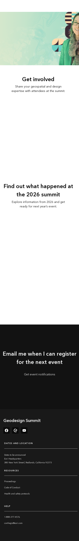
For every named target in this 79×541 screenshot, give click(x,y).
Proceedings (10, 481)
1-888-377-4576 (12, 517)
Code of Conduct (12, 488)
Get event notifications (39, 374)
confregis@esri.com (13, 523)
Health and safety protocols (17, 494)
